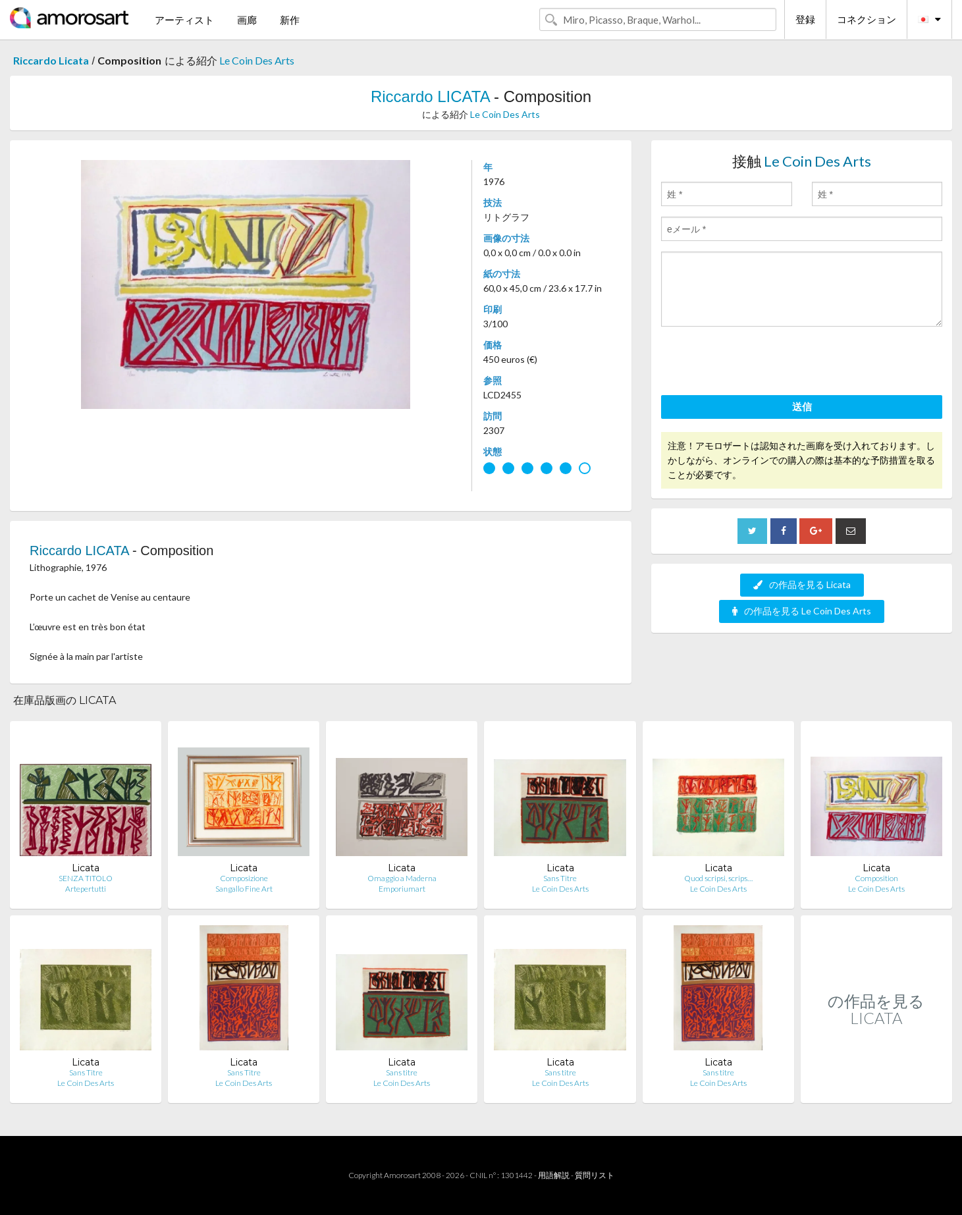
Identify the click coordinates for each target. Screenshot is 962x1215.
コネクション (866, 19)
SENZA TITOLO (86, 878)
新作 (290, 20)
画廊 (247, 20)
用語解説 (554, 1175)
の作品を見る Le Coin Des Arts (801, 610)
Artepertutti (85, 889)
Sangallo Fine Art (244, 889)
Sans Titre (560, 878)
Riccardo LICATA (430, 96)
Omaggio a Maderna (402, 878)
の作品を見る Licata (802, 584)
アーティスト (184, 20)
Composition (876, 878)
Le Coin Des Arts (256, 60)
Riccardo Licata (51, 60)
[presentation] (761, 363)
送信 (802, 406)
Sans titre (401, 1072)
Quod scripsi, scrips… (718, 878)
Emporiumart (402, 889)
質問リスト (594, 1175)
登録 (805, 19)
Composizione (244, 878)
